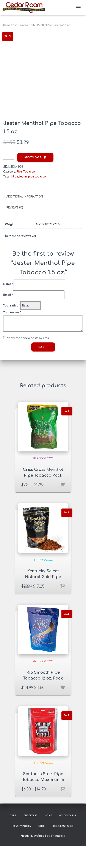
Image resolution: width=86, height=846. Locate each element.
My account (67, 815)
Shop (41, 825)
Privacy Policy (21, 825)
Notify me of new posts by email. (29, 338)
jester (23, 176)
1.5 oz (14, 176)
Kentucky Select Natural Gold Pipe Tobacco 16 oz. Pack (43, 577)
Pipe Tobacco (20, 24)
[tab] (43, 197)
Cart (13, 815)
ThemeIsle (58, 836)
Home (6, 24)
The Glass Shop (63, 825)
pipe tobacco (37, 176)
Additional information (24, 196)
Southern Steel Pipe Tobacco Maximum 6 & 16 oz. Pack (43, 780)
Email (8, 295)
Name (8, 284)
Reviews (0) (14, 207)
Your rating (11, 305)
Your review (12, 312)
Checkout (30, 815)
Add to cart (32, 157)
